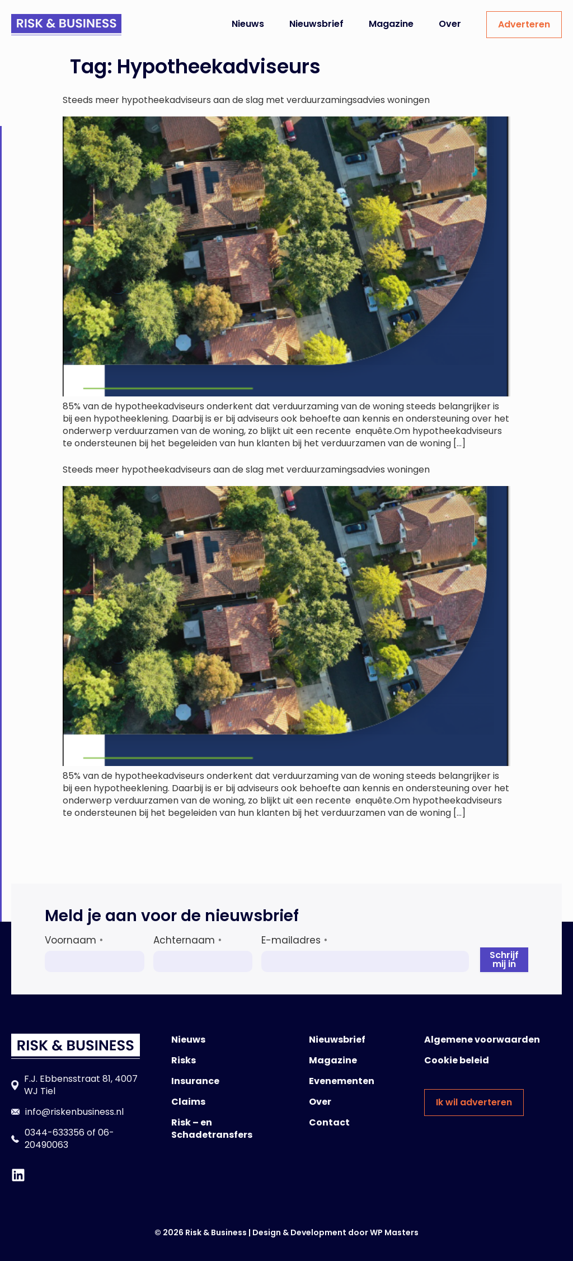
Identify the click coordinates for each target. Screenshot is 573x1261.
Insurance (195, 1081)
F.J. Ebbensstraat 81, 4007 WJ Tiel (81, 1084)
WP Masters (394, 1232)
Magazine (391, 23)
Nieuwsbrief (316, 23)
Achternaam (187, 940)
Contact (329, 1122)
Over (450, 23)
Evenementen (341, 1081)
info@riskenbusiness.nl (74, 1111)
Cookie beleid (456, 1060)
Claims (188, 1101)
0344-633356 (54, 1132)
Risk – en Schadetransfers (211, 1128)
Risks (183, 1060)
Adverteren (524, 24)
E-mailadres (294, 940)
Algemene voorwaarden (482, 1039)
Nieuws (248, 23)
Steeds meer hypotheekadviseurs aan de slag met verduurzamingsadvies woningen (246, 100)
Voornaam (74, 940)
